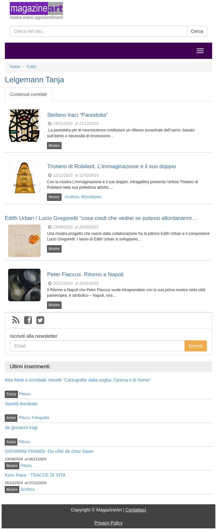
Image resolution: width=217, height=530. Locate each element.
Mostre (54, 145)
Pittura (25, 394)
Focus (11, 394)
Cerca (197, 31)
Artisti (11, 418)
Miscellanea (91, 197)
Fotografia (40, 417)
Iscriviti (196, 345)
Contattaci (135, 509)
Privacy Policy (108, 522)
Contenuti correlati (28, 94)
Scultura (72, 197)
